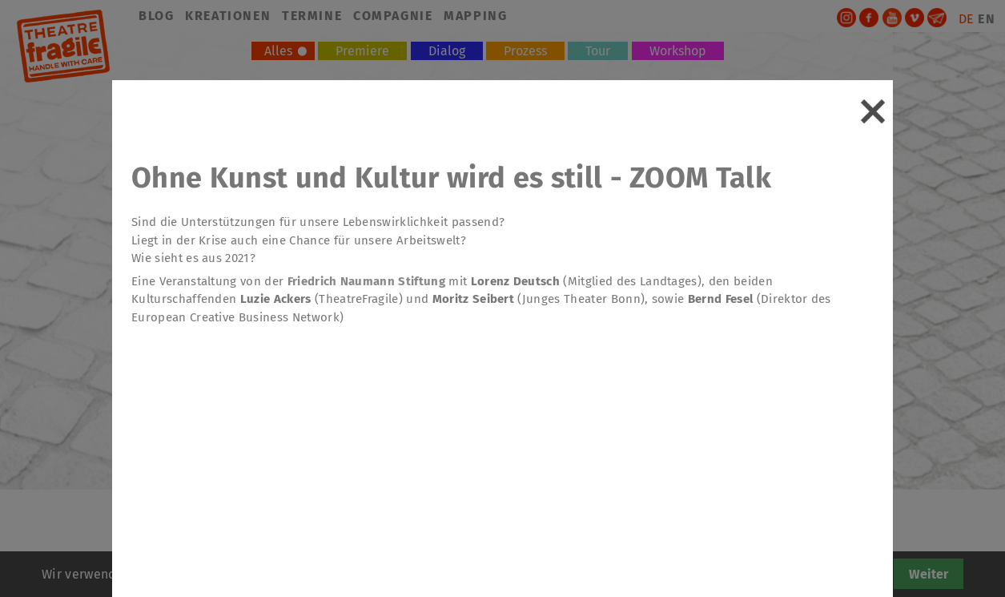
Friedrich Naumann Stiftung (366, 281)
